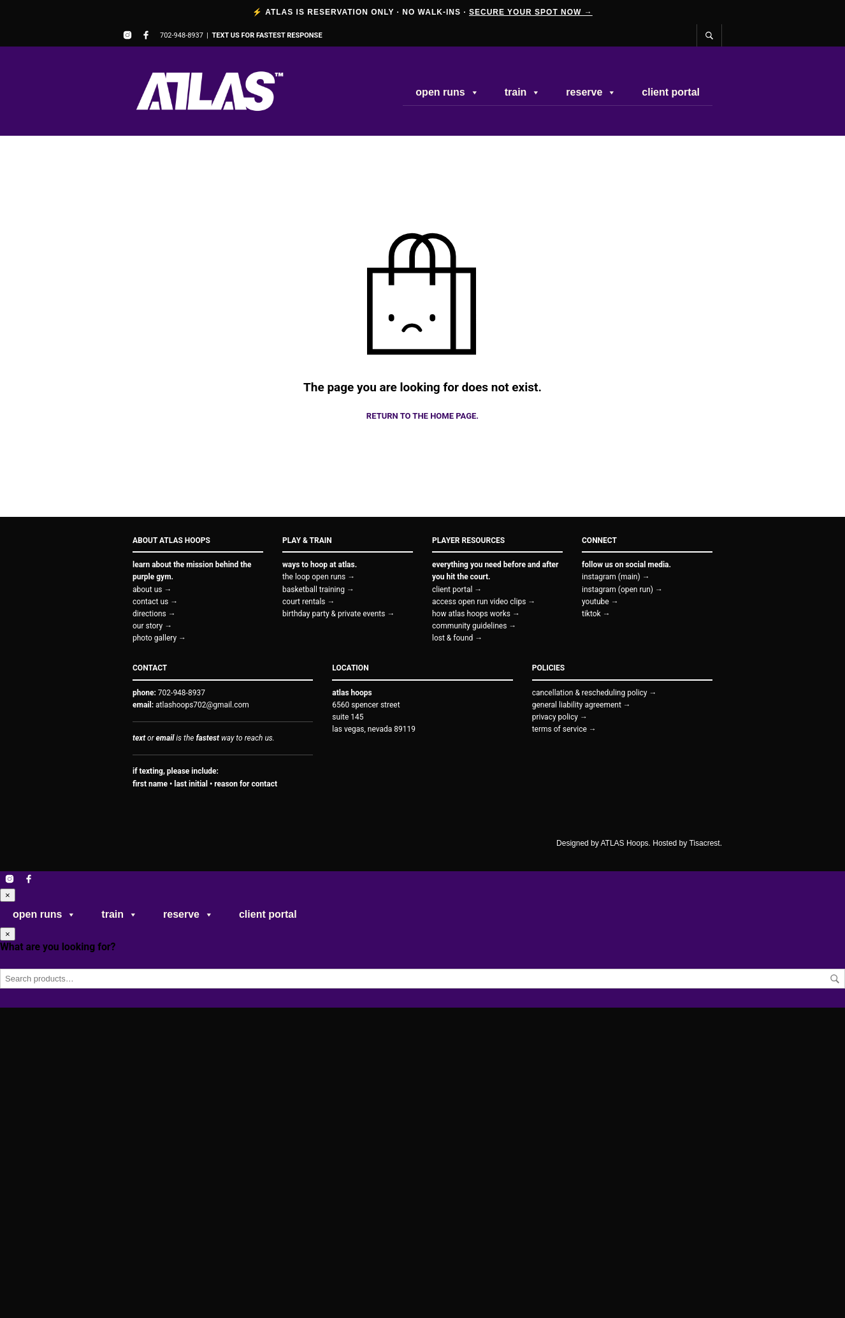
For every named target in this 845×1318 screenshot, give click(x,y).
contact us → (155, 601)
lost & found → (457, 638)
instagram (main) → (616, 576)
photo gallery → (159, 638)
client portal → (457, 589)
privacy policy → (560, 717)
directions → (154, 613)
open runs (447, 92)
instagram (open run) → (622, 589)
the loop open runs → (318, 576)
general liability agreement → (581, 704)
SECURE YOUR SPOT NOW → (531, 12)
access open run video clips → (483, 601)
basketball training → (318, 589)
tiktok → (596, 613)
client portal (671, 92)
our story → (152, 625)
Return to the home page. (422, 416)
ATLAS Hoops (624, 843)
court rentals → (308, 601)
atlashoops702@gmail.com (202, 704)
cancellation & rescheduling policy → (594, 692)
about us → (152, 589)
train (523, 92)
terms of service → (564, 729)
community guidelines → (474, 625)
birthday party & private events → (338, 613)
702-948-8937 (181, 35)
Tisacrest (704, 843)
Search (835, 979)
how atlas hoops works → (476, 613)
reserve (591, 92)
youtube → (600, 601)
